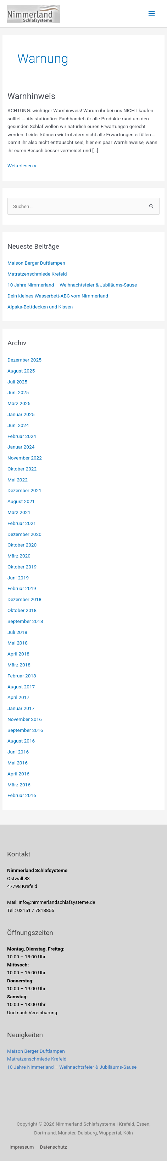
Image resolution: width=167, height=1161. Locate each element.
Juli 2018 (17, 632)
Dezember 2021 (24, 490)
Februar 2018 (21, 675)
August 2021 (21, 501)
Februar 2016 (21, 795)
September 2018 (25, 621)
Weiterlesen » (21, 165)
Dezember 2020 (24, 534)
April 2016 (18, 773)
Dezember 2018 (24, 599)
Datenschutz (53, 1147)
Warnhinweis (31, 96)
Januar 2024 (20, 447)
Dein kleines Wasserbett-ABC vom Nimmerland (57, 296)
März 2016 (18, 784)
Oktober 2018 (22, 610)
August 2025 (21, 371)
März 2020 (18, 556)
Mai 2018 (17, 643)
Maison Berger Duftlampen (36, 263)
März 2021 (18, 512)
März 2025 (18, 403)
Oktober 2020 (22, 545)
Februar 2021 (21, 523)
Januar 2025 (20, 414)
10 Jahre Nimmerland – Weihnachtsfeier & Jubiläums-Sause (72, 285)
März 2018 (18, 665)
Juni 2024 (18, 425)
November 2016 (24, 719)
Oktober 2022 (22, 469)
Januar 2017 (20, 708)
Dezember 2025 (24, 360)
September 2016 (25, 730)
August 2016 (21, 741)
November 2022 (24, 458)
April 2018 (18, 654)
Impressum (22, 1147)
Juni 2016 (18, 752)
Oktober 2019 (22, 567)
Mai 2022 (17, 480)
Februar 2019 (21, 588)
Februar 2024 (21, 436)
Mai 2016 (17, 763)
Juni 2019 (18, 577)
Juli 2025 (17, 382)
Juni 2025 (18, 392)
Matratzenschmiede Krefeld (37, 274)
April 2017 (18, 697)
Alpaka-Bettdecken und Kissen (40, 307)
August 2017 (21, 686)
